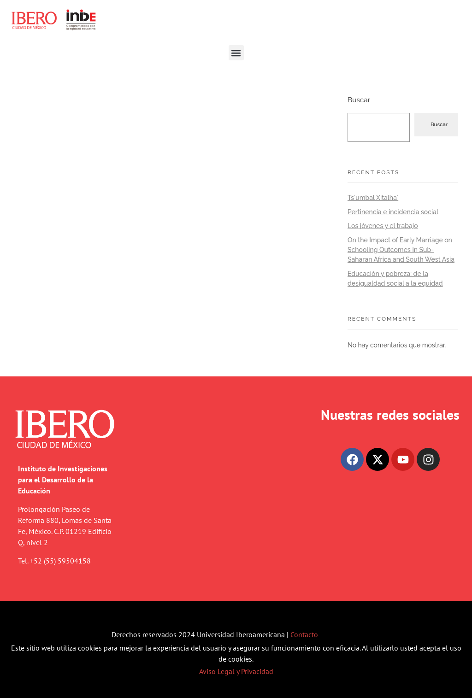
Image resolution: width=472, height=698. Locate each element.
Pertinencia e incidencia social (393, 212)
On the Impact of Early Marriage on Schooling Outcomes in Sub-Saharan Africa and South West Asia (401, 249)
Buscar (359, 100)
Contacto (304, 634)
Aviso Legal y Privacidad (236, 671)
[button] (236, 52)
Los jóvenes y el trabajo (383, 225)
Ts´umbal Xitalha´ (373, 197)
